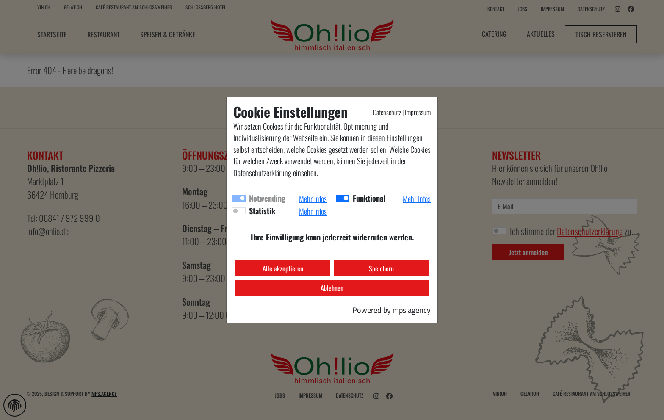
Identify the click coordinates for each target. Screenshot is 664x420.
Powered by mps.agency (391, 310)
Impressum (418, 112)
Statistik (262, 210)
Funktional (369, 198)
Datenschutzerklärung (262, 172)
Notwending (267, 198)
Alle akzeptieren (283, 268)
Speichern (381, 268)
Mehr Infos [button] (313, 198)
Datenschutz (387, 112)
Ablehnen (332, 288)
